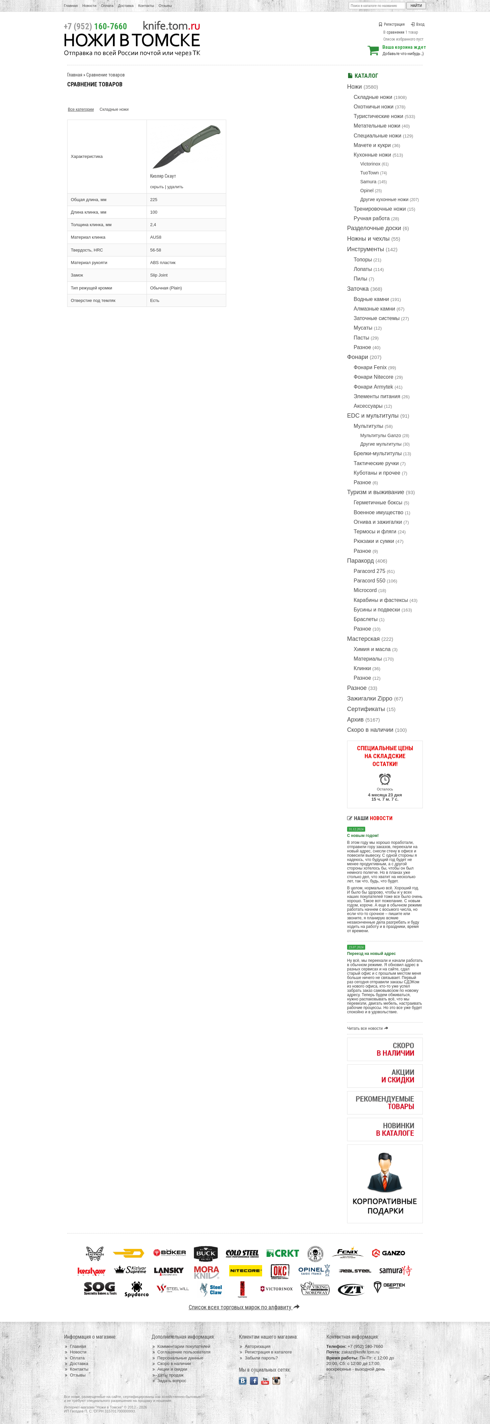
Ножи (354, 86)
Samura (368, 181)
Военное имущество (378, 512)
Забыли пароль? (258, 1357)
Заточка (358, 288)
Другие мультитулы (380, 444)
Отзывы (165, 6)
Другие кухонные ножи (384, 199)
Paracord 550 (369, 580)
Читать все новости (368, 1028)
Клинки (362, 668)
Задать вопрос (168, 1380)
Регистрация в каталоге (265, 1352)
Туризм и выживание (375, 492)
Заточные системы (376, 318)
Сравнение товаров (105, 74)
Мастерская (363, 639)
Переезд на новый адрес (371, 953)
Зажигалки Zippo (370, 698)
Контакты (146, 6)
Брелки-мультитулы (378, 453)
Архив (355, 719)
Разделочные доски (374, 228)
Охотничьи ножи (374, 106)
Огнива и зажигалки (378, 522)
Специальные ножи (377, 135)
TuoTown (369, 172)
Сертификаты (366, 709)
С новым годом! (363, 835)
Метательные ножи (377, 126)
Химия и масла (372, 649)
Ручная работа (372, 218)
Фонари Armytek (373, 387)
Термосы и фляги (375, 531)
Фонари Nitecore (374, 377)
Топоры (363, 259)
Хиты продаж (167, 1375)
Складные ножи (373, 97)
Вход (417, 24)
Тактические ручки (376, 463)
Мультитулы (368, 426)
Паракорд (360, 560)
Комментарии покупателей (180, 1346)
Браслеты (366, 619)
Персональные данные (177, 1357)
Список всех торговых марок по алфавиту (245, 1307)
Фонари (357, 357)
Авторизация (254, 1346)
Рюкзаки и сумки (374, 541)
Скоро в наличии (370, 730)
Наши (370, 818)
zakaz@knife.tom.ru (360, 1352)
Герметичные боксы (378, 502)
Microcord (365, 590)
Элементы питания (377, 396)
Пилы (360, 279)
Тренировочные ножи (380, 209)
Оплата (107, 6)
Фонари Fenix (370, 367)
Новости (89, 6)
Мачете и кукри (372, 145)
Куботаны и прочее (377, 473)
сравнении (395, 32)
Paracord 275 (369, 571)
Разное (362, 347)
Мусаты (363, 328)
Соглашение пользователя (180, 1352)
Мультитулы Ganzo (380, 435)
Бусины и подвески (377, 609)
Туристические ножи (378, 116)
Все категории (81, 109)
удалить (175, 186)
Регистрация (392, 24)
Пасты (361, 338)
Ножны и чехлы (368, 238)
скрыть (157, 186)
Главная (71, 6)
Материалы (368, 659)
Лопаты (363, 269)
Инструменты (365, 249)
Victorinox (370, 163)
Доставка (126, 6)
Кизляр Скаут (163, 176)
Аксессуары (368, 406)
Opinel (366, 190)
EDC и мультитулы (373, 415)
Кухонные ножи (372, 155)
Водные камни (371, 299)
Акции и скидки (169, 1369)
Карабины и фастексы (381, 600)
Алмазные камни (374, 309)
